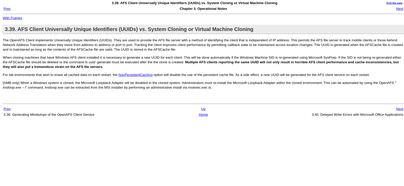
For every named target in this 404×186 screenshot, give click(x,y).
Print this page (394, 3)
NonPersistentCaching (136, 75)
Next (399, 9)
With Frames (12, 18)
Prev (7, 9)
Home (203, 115)
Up (203, 109)
